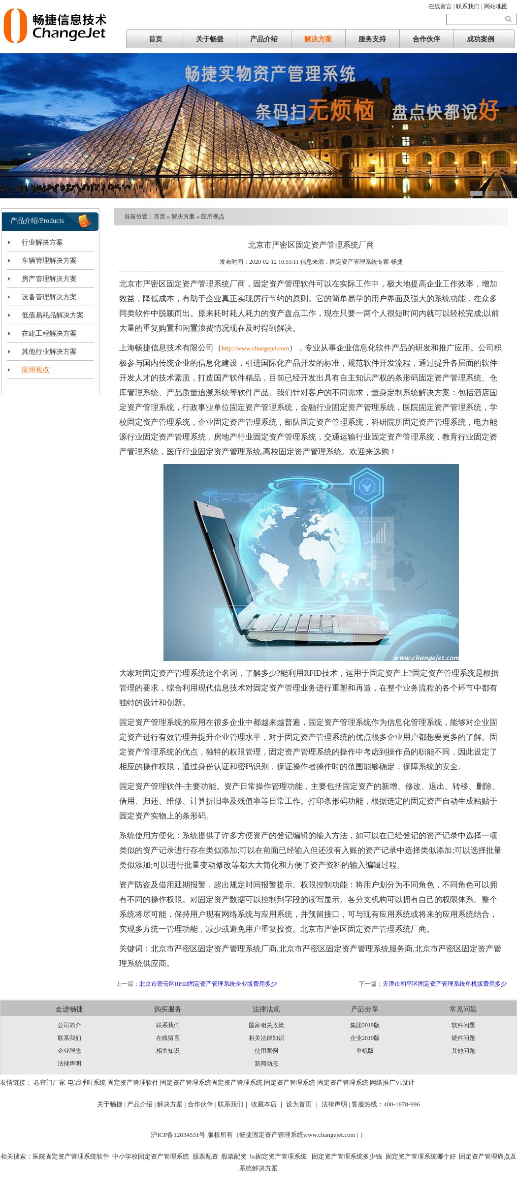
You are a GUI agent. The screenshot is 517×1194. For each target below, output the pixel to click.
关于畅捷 (210, 39)
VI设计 (405, 1082)
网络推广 (382, 1082)
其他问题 (463, 1050)
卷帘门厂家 (49, 1082)
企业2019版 (365, 1038)
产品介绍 (264, 39)
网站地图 (496, 6)
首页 (155, 39)
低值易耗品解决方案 (53, 315)
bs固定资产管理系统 (278, 1156)
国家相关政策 (266, 1025)
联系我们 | (470, 6)
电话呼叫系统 (86, 1082)
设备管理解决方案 (49, 297)
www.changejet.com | (331, 1134)
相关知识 (168, 1050)
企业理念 (69, 1050)
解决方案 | (172, 1104)
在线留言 (168, 1038)
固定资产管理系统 (185, 1082)
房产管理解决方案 (49, 279)
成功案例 (480, 39)
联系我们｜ (234, 1104)
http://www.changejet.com (255, 348)
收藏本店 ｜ (268, 1104)
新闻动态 (266, 1063)
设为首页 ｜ (303, 1104)
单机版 (365, 1050)
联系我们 (69, 1038)
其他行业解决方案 (49, 351)
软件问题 (463, 1025)
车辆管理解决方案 (49, 260)
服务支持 (372, 39)
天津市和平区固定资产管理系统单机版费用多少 (445, 983)
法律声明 (69, 1063)
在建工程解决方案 (49, 333)
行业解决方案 (42, 242)
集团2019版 (365, 1025)
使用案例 (266, 1050)
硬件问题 (463, 1038)
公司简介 (69, 1025)
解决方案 (318, 39)
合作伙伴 (426, 39)
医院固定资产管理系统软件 (70, 1156)
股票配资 (205, 1156)
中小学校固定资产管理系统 (150, 1156)
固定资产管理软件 (133, 1082)
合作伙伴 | (203, 1104)
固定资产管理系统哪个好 (421, 1156)
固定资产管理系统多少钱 (346, 1156)
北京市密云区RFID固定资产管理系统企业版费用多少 (208, 983)
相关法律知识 (266, 1038)
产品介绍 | (142, 1104)
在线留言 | (442, 6)
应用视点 (35, 370)
